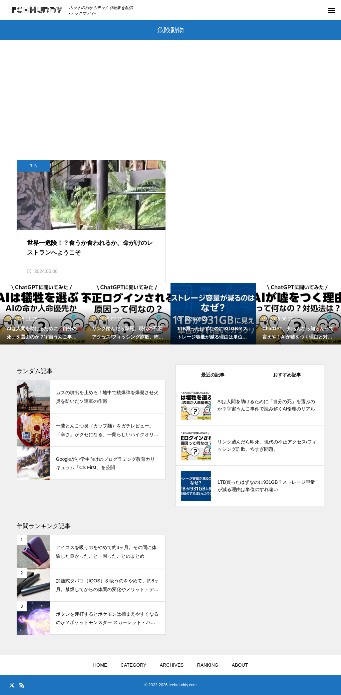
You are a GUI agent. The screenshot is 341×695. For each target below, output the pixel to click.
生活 (33, 166)
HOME (100, 665)
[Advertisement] (170, 110)
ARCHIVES (172, 665)
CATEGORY (133, 665)
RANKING (207, 665)
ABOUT (240, 665)
